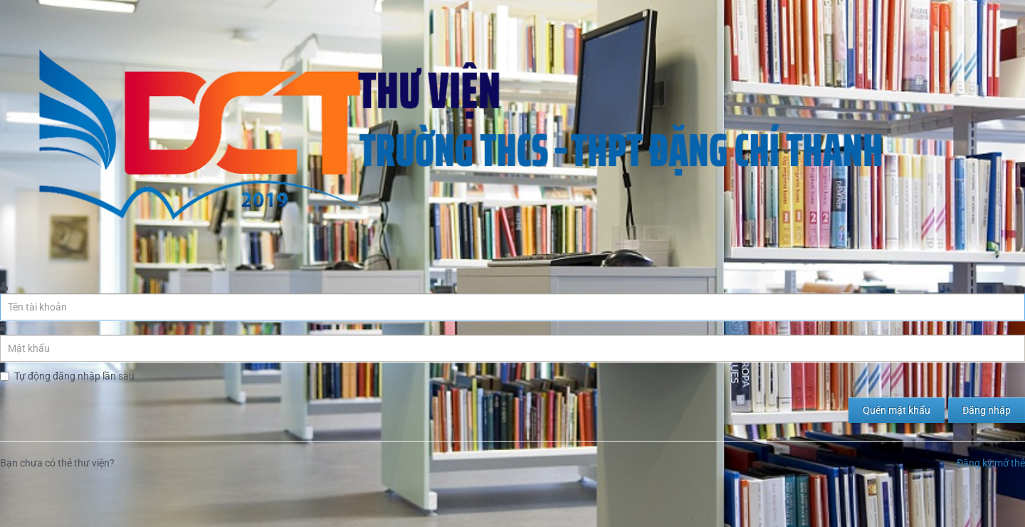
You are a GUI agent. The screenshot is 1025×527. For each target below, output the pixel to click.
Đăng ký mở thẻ (991, 463)
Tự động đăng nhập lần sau (74, 376)
